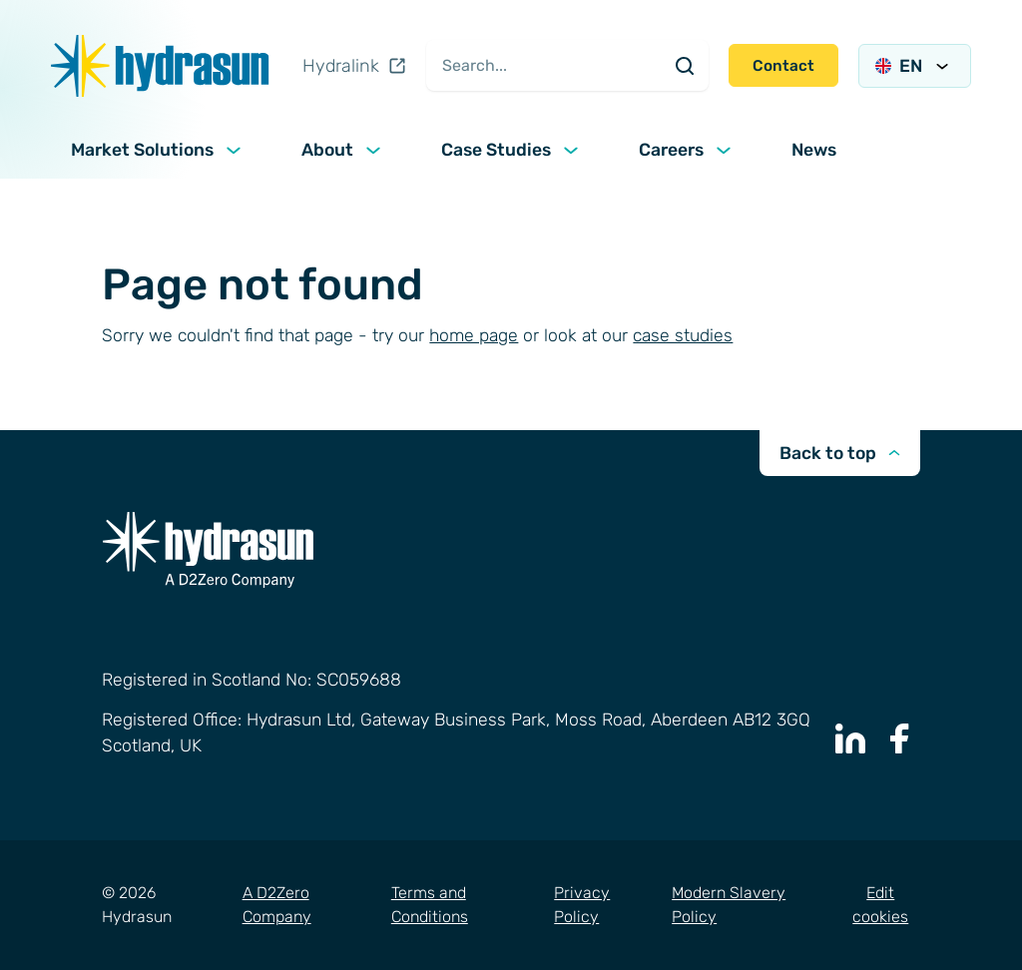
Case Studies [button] (512, 150)
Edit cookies (880, 904)
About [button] (343, 150)
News (813, 150)
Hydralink (354, 66)
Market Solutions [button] (158, 150)
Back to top (839, 453)
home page (473, 335)
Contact (783, 66)
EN (914, 66)
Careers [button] (687, 150)
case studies (683, 335)
